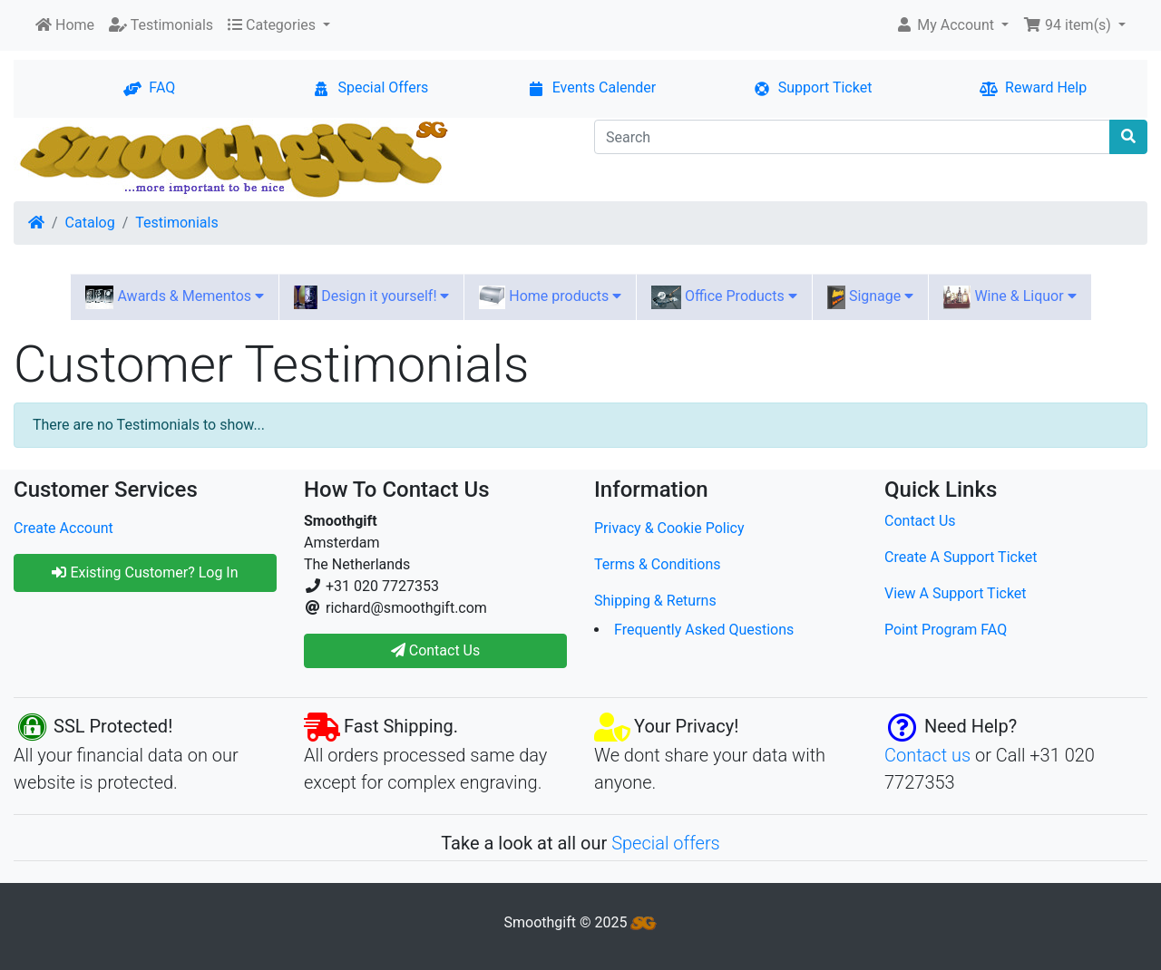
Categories (273, 25)
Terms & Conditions (657, 564)
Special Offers (370, 87)
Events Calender (592, 87)
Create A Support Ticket (961, 557)
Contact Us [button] (436, 650)
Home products (550, 297)
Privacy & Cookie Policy (669, 528)
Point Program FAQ (945, 629)
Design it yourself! (371, 297)
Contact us (927, 755)
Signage (870, 297)
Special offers (665, 843)
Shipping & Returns (655, 600)
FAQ (149, 87)
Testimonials (176, 222)
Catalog (90, 222)
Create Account (63, 528)
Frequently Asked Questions (704, 629)
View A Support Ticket (955, 593)
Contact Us (920, 520)
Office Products (723, 297)
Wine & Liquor (1009, 297)
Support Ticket (813, 87)
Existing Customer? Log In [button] (145, 572)
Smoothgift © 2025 (581, 922)
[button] (952, 25)
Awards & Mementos (174, 297)
